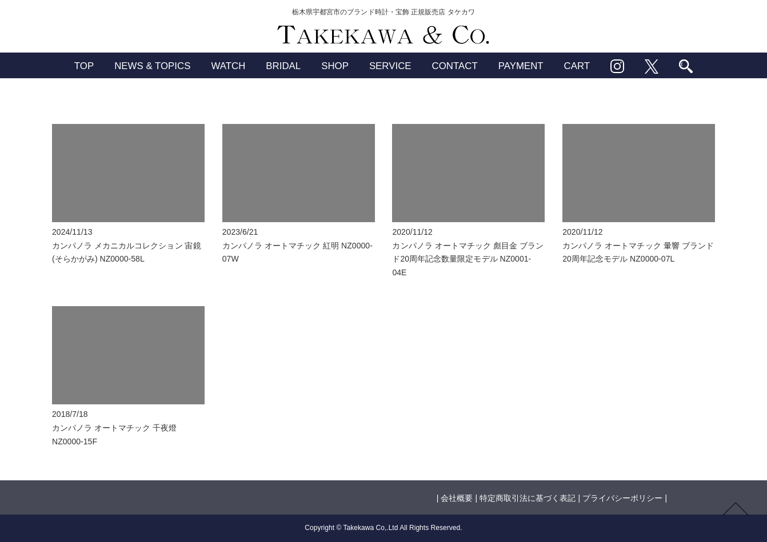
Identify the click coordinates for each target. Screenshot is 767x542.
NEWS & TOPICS (152, 66)
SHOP (335, 66)
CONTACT (455, 66)
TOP (84, 66)
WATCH (228, 66)
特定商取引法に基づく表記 (528, 498)
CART (577, 66)
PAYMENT (521, 66)
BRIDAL (283, 66)
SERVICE (390, 66)
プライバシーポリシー (622, 498)
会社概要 (457, 498)
